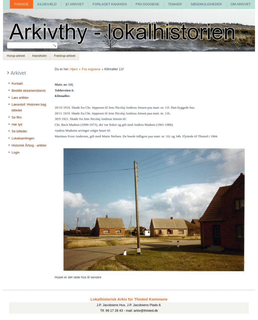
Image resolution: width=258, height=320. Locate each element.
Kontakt (17, 83)
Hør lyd (17, 124)
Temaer (175, 4)
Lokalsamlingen (23, 138)
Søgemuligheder (206, 4)
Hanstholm (39, 56)
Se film (17, 117)
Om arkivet (241, 4)
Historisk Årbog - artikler (29, 145)
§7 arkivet (75, 4)
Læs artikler (20, 98)
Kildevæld (47, 4)
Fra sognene (147, 4)
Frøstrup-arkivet (64, 56)
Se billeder (19, 131)
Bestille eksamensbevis (29, 90)
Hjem (74, 69)
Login (16, 152)
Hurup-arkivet (16, 56)
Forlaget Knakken (110, 4)
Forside (21, 4)
